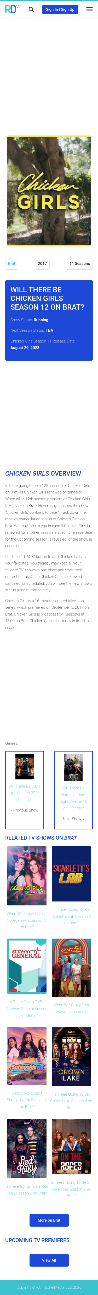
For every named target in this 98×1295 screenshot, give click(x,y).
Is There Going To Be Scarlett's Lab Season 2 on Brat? (71, 916)
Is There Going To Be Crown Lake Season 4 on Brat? (71, 1101)
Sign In (52, 9)
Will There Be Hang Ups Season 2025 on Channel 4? (24, 793)
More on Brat (49, 1220)
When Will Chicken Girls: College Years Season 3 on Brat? (27, 920)
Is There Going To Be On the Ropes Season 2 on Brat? (71, 1189)
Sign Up (67, 9)
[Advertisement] (49, 73)
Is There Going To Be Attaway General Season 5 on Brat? (26, 1009)
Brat (11, 263)
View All (49, 1260)
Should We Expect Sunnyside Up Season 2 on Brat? (27, 1100)
